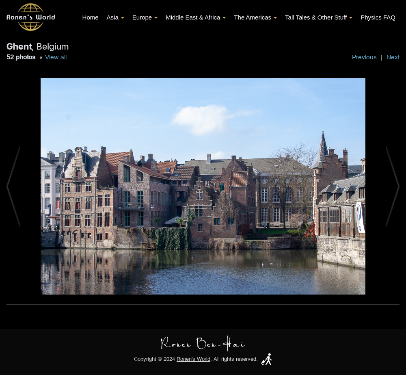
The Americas (255, 17)
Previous (364, 57)
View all (56, 57)
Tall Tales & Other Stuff (318, 17)
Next (393, 57)
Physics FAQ (378, 17)
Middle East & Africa (196, 17)
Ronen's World (193, 359)
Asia (115, 17)
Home (90, 17)
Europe (145, 17)
